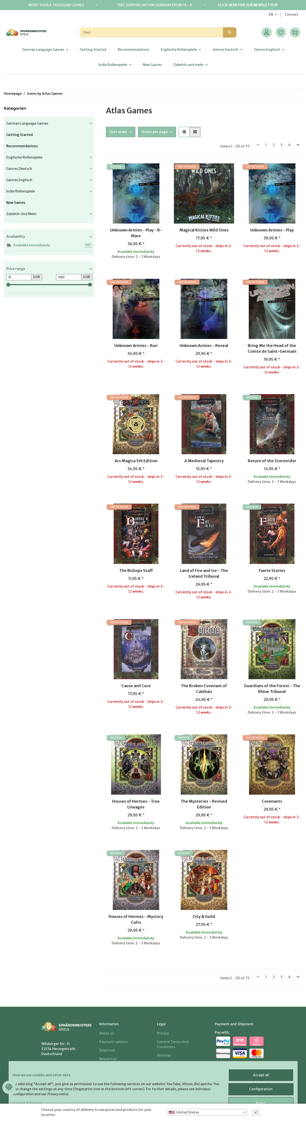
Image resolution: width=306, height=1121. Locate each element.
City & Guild (204, 916)
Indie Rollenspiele (20, 191)
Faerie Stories (272, 570)
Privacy (163, 1033)
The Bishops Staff (136, 570)
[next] (297, 145)
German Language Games (27, 123)
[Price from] (18, 277)
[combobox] (207, 1112)
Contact (291, 14)
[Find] (151, 32)
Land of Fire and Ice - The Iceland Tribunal (204, 573)
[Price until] (68, 277)
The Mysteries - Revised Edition (204, 804)
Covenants (272, 801)
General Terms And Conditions (173, 1044)
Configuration (257, 1091)
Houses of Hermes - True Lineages (136, 804)
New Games (15, 202)
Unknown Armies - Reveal (204, 345)
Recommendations (22, 146)
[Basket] (295, 32)
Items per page (155, 132)
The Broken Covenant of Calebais (204, 688)
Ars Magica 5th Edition (136, 460)
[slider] (8, 284)
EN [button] (271, 14)
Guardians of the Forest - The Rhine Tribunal (272, 688)
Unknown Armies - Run (135, 345)
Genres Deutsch (19, 169)
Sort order (118, 132)
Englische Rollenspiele (24, 157)
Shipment (107, 1050)
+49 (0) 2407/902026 (72, 1064)
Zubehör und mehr (21, 214)
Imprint (163, 1064)
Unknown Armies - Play (272, 230)
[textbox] (207, 1112)
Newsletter (108, 1059)
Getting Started (19, 135)
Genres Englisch (19, 180)
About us (106, 1033)
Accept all (257, 1079)
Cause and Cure (136, 685)
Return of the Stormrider (272, 460)
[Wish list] (281, 32)
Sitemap (164, 1055)
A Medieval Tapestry (204, 460)
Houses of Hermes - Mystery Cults (136, 919)
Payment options (113, 1042)
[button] (267, 32)
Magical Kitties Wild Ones (203, 230)
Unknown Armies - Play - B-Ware (136, 233)
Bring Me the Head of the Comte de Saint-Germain (272, 348)
